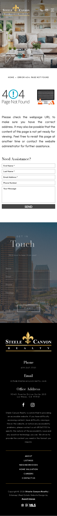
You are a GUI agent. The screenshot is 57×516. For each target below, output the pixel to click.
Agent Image (28, 499)
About (28, 456)
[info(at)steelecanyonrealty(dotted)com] (46, 10)
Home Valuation (28, 469)
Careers (28, 474)
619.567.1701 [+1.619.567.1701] (28, 367)
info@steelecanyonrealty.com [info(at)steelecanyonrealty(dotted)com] (28, 381)
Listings (28, 460)
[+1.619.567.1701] (41, 10)
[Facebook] (23, 405)
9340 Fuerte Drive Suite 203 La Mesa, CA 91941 (29, 395)
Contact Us (28, 478)
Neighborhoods (28, 465)
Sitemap (13, 495)
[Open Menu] (52, 10)
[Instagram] (33, 404)
